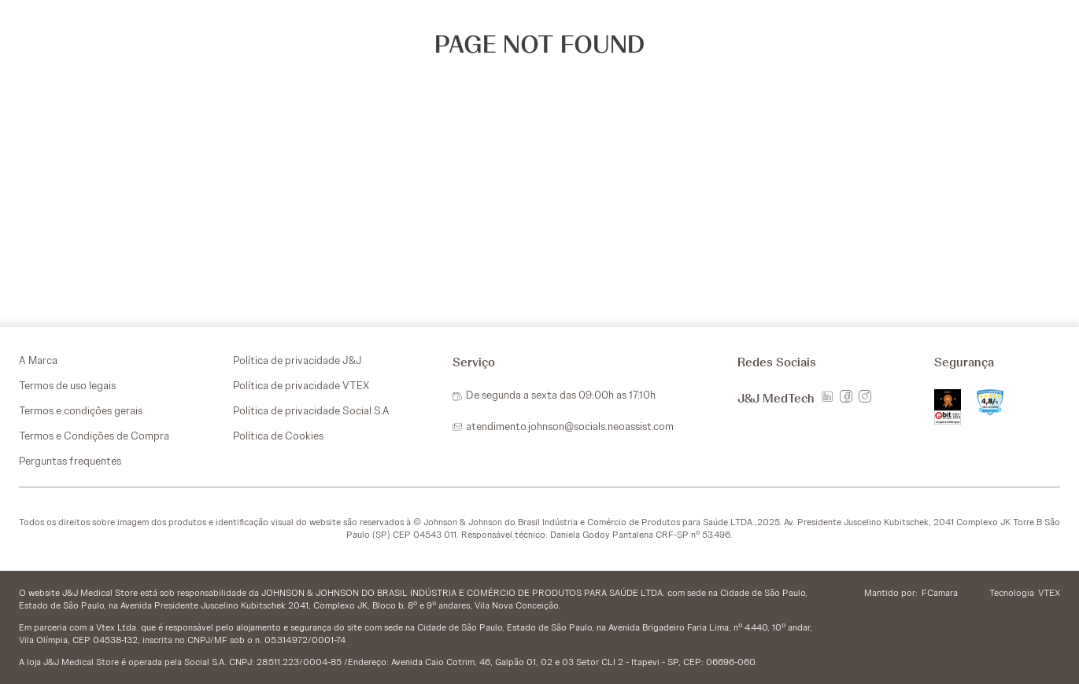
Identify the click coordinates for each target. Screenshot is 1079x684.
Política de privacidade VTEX (301, 385)
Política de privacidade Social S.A (311, 410)
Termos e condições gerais (80, 410)
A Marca (38, 360)
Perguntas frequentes (70, 461)
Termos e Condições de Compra (94, 435)
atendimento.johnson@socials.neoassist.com (570, 426)
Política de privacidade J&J (297, 360)
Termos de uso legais (67, 385)
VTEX (1049, 593)
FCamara (940, 593)
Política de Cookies (278, 435)
